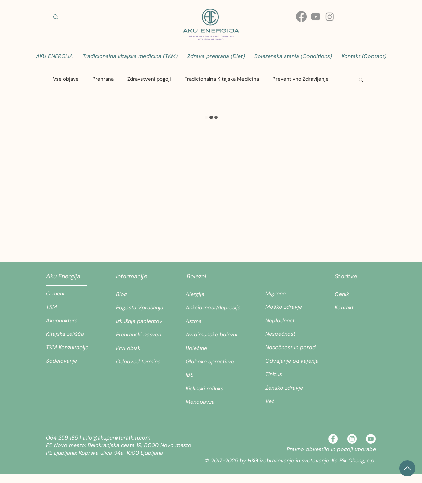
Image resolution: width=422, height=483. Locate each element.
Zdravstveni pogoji (149, 79)
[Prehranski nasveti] (140, 334)
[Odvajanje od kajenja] (292, 361)
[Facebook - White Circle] (333, 439)
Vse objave (66, 79)
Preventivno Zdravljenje (300, 79)
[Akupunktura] (70, 320)
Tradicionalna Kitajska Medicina (222, 79)
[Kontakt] (355, 307)
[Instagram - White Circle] (352, 439)
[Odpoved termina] (140, 361)
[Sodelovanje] (70, 361)
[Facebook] (301, 16)
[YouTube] (371, 439)
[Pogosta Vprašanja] (140, 307)
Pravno (296, 449)
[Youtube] (315, 16)
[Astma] (209, 321)
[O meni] (70, 293)
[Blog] (140, 294)
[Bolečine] (209, 348)
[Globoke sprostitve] (215, 361)
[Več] (289, 401)
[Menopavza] (209, 402)
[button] (361, 79)
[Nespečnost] (289, 334)
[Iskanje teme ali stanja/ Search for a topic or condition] (107, 17)
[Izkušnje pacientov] (140, 321)
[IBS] (209, 375)
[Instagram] (329, 16)
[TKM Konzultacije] (70, 347)
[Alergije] (209, 294)
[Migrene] (289, 293)
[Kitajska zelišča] (70, 334)
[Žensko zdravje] (289, 388)
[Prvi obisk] (140, 348)
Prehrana (103, 79)
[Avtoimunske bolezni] (215, 334)
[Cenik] (355, 294)
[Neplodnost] (289, 320)
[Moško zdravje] (289, 307)
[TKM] (70, 307)
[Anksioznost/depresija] (213, 307)
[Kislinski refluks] (209, 388)
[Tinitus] (289, 374)
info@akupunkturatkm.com (116, 437)
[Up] (407, 468)
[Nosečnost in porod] (290, 347)
